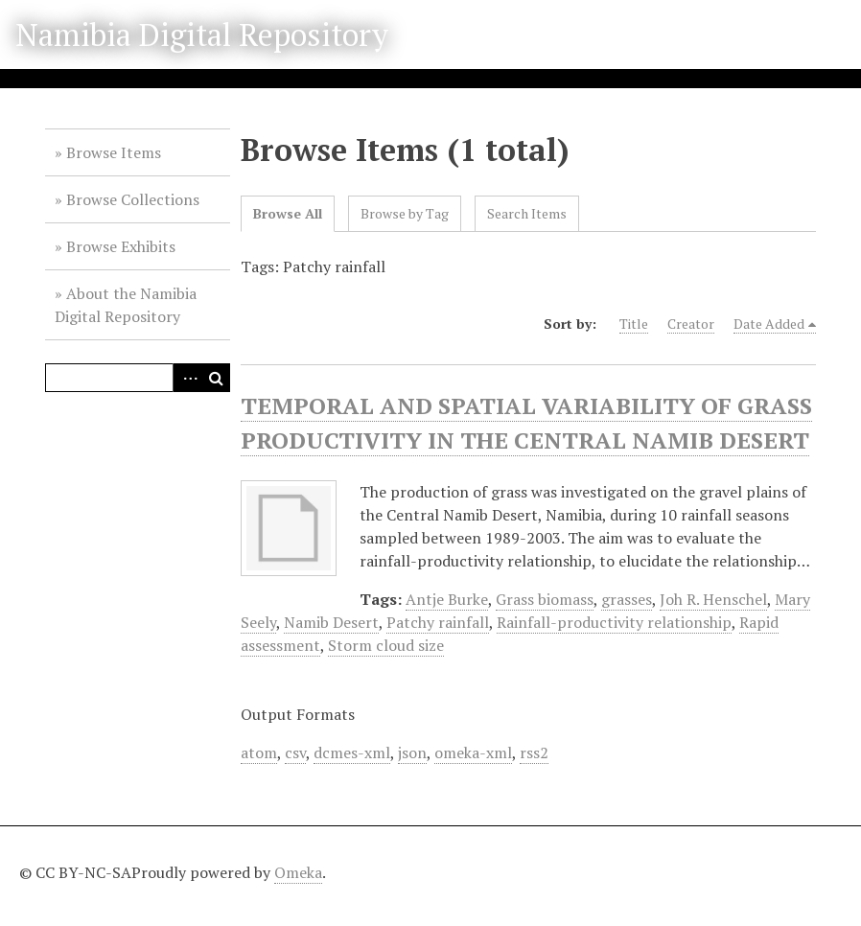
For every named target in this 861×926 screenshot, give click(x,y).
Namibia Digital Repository (201, 34)
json (412, 752)
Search (215, 377)
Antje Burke (447, 599)
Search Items (527, 213)
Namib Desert (331, 622)
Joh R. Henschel (713, 599)
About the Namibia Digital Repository (126, 305)
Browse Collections (132, 199)
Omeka (298, 872)
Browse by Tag (405, 213)
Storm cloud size (386, 645)
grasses (626, 599)
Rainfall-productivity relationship (614, 622)
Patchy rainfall (437, 622)
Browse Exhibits (120, 246)
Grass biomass (544, 599)
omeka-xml (473, 752)
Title (633, 323)
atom (259, 752)
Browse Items (113, 152)
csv (295, 752)
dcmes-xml (352, 752)
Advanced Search (187, 377)
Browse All (287, 213)
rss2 (534, 752)
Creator (690, 323)
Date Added (768, 323)
